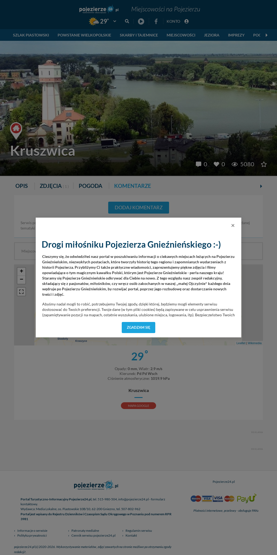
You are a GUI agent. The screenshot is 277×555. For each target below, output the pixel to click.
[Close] (233, 225)
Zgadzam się (138, 327)
